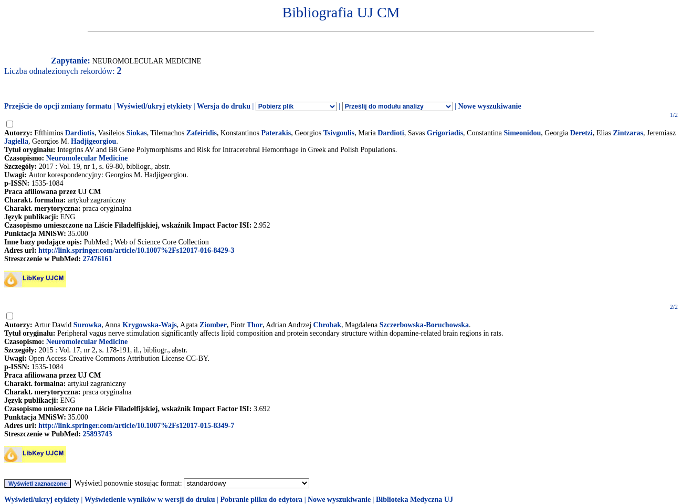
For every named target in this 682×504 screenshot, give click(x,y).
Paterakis (276, 133)
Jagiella (16, 141)
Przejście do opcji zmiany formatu (58, 106)
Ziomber (213, 325)
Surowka (87, 325)
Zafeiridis (201, 133)
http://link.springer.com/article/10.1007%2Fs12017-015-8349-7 (136, 426)
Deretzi (581, 133)
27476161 (97, 259)
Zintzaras (628, 133)
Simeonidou (522, 133)
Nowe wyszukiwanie (489, 106)
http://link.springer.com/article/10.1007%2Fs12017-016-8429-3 (136, 250)
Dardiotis (80, 133)
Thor (255, 325)
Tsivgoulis (338, 133)
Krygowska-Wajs (149, 325)
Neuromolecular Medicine (87, 158)
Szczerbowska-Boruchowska (424, 325)
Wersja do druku (223, 106)
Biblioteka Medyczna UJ (414, 499)
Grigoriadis (445, 133)
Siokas (137, 133)
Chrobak (327, 325)
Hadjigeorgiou (93, 141)
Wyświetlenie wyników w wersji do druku (150, 499)
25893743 (97, 434)
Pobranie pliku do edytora (261, 499)
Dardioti (390, 133)
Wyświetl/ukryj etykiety (154, 106)
